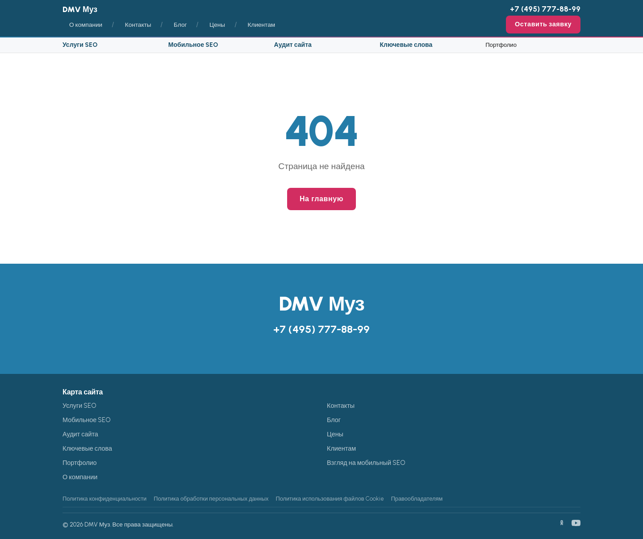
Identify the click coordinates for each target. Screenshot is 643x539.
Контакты (138, 24)
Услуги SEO (80, 45)
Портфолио (501, 44)
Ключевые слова (406, 45)
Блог (180, 24)
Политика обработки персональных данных (211, 498)
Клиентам (262, 24)
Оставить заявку (543, 24)
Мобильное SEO (193, 45)
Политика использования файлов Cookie (330, 498)
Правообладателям (417, 498)
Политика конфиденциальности (104, 498)
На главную (321, 199)
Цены (217, 24)
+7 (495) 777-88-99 (545, 8)
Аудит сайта (293, 45)
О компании (85, 24)
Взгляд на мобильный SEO (366, 463)
